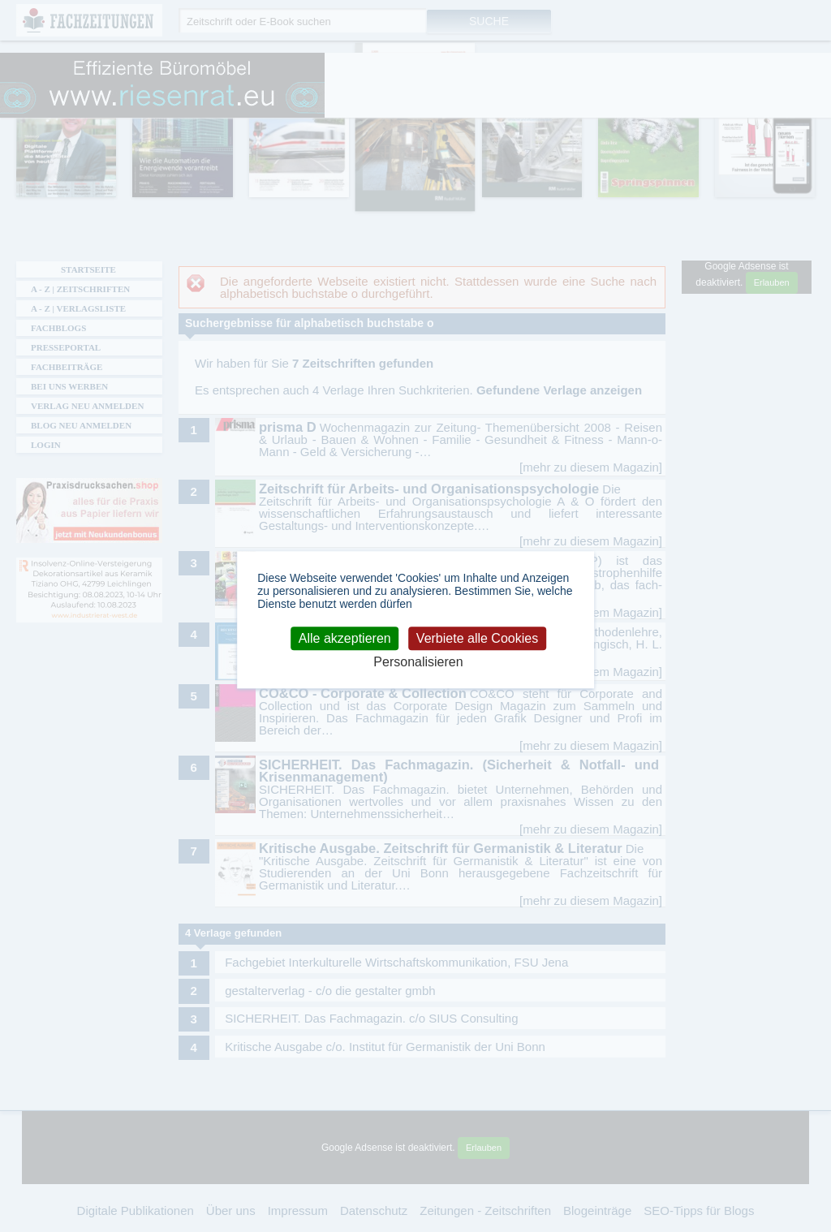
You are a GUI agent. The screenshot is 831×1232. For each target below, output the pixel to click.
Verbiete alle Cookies (477, 638)
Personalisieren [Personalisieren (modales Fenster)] (418, 663)
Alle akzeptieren (345, 638)
